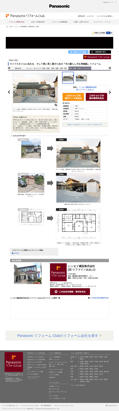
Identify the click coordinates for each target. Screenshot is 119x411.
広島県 (96, 374)
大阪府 (91, 371)
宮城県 (101, 357)
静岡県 (86, 369)
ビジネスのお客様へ (105, 16)
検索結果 (31, 26)
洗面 (58, 364)
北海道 (82, 357)
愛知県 (91, 369)
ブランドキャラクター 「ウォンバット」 (33, 377)
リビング (64, 362)
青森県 (86, 357)
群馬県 (86, 361)
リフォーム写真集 (54, 374)
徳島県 (82, 376)
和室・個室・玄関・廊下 (59, 68)
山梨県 (82, 363)
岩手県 (96, 357)
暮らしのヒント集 (54, 389)
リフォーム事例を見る (16, 22)
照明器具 (16, 253)
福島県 (82, 359)
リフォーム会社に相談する (78, 385)
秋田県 (91, 357)
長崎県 (91, 379)
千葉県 (96, 361)
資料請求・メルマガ (86, 16)
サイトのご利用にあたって (10, 405)
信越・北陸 (74, 366)
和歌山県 (106, 371)
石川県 (91, 366)
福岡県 (82, 379)
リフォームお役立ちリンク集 (57, 398)
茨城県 (82, 361)
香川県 (86, 376)
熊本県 (96, 379)
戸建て (51, 359)
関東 (72, 361)
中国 (72, 374)
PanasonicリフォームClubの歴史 (36, 359)
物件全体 (18, 68)
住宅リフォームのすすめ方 (34, 362)
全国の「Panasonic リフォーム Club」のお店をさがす (84, 124)
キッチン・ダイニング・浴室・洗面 (38, 68)
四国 (72, 376)
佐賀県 (86, 379)
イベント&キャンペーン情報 (35, 371)
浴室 (50, 364)
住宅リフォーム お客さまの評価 (36, 364)
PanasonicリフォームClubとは (35, 357)
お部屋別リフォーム (54, 386)
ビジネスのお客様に (32, 374)
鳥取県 (82, 374)
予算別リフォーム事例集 (55, 372)
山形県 (105, 357)
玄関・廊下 (52, 366)
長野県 (101, 366)
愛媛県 (91, 376)
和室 (62, 364)
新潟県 (82, 366)
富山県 (86, 366)
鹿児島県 (82, 381)
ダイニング (58, 362)
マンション (57, 359)
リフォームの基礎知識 (59, 22)
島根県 (86, 374)
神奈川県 (106, 361)
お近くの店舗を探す (38, 22)
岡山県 (91, 374)
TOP (10, 26)
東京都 (101, 361)
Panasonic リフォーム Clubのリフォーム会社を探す (57, 335)
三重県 (96, 369)
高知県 (96, 376)
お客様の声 (52, 377)
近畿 (72, 371)
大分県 (101, 379)
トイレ (54, 364)
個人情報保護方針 (46, 405)
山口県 (101, 374)
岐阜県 (82, 369)
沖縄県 (88, 381)
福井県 (96, 366)
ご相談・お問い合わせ (81, 22)
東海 (72, 369)
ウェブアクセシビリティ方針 (29, 405)
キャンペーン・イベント (102, 22)
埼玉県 (91, 361)
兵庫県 (96, 371)
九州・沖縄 (74, 379)
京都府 (86, 371)
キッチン (51, 362)
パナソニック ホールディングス (63, 405)
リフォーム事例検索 (20, 26)
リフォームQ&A (53, 395)
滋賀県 (82, 371)
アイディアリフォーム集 (55, 369)
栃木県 (86, 363)
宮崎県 (105, 379)
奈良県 (101, 371)
